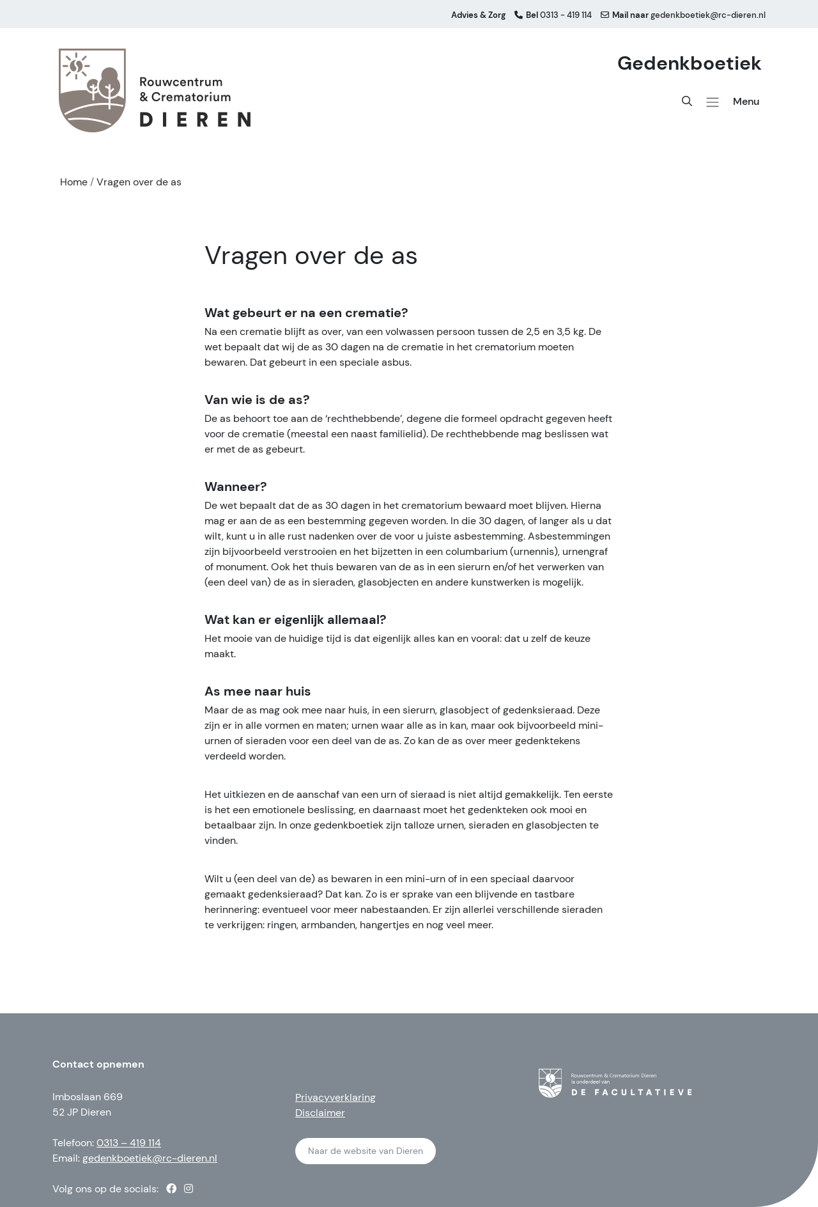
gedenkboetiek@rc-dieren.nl (149, 1158)
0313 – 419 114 (128, 1142)
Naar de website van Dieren (365, 1150)
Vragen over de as (138, 182)
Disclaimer (320, 1112)
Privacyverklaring (335, 1097)
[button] (712, 102)
